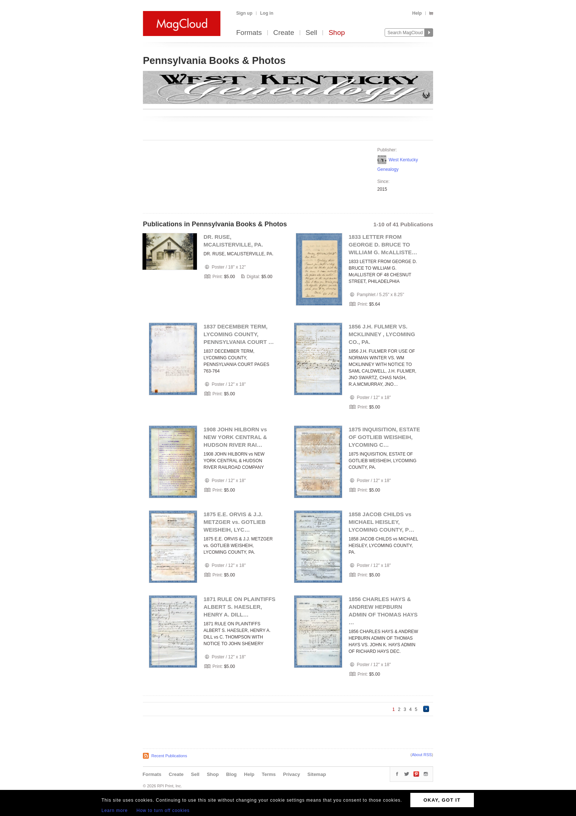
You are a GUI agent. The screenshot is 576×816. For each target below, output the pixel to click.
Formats (249, 32)
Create (283, 32)
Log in (266, 13)
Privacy (291, 774)
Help (417, 13)
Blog (231, 774)
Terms (269, 774)
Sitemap (316, 774)
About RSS (422, 754)
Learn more (114, 810)
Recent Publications (169, 756)
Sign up (244, 13)
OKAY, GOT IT (442, 800)
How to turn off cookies (163, 810)
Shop (336, 32)
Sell (311, 32)
